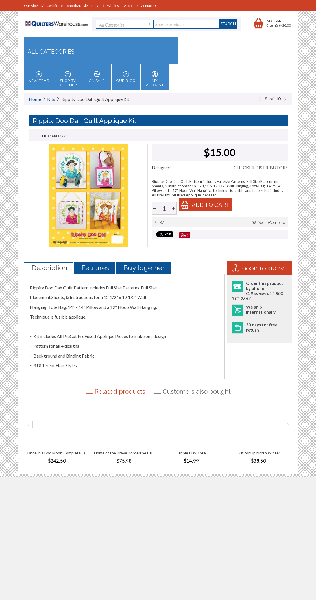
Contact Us (149, 5)
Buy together (144, 268)
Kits (51, 99)
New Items (38, 77)
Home (35, 99)
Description (49, 268)
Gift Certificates (52, 5)
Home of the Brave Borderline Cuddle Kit (125, 452)
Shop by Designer (80, 5)
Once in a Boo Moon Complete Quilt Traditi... (57, 452)
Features (95, 268)
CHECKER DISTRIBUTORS (261, 167)
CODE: (45, 136)
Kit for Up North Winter (259, 452)
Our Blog (31, 5)
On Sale (97, 77)
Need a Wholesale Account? (117, 5)
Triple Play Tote (192, 452)
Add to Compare (268, 222)
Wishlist (164, 222)
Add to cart (205, 205)
